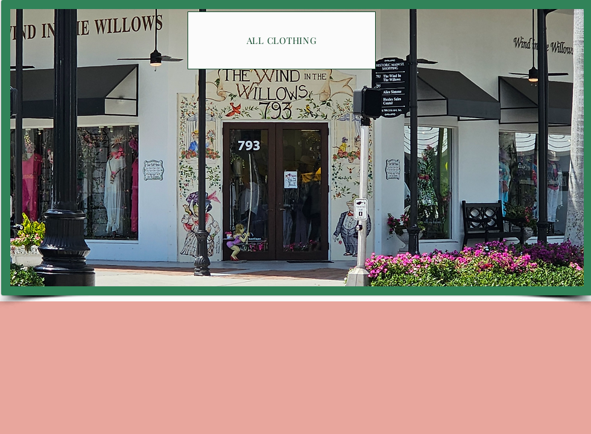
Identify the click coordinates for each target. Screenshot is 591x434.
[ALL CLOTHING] (282, 40)
